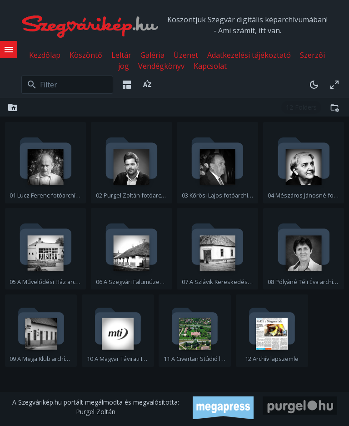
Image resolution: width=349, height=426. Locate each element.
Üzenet (186, 55)
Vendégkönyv (161, 66)
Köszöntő (86, 55)
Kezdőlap (44, 55)
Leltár (121, 55)
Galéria (152, 55)
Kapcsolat (210, 66)
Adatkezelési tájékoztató (249, 55)
